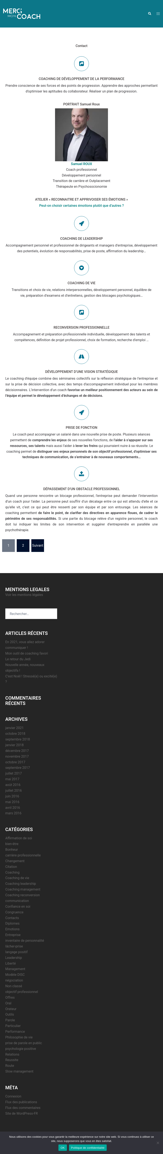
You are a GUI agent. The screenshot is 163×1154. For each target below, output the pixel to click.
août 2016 (13, 785)
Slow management (19, 1071)
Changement (15, 861)
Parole (10, 1020)
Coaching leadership (20, 884)
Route (9, 1066)
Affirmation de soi (18, 838)
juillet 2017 (13, 773)
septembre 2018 (17, 739)
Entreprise (13, 935)
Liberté (10, 963)
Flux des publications (21, 1102)
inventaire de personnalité (24, 941)
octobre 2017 (15, 762)
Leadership (13, 958)
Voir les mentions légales (24, 595)
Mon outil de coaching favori (26, 653)
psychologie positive (20, 1049)
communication (17, 901)
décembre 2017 (17, 751)
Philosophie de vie (19, 1037)
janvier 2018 (14, 745)
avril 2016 (12, 808)
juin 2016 (12, 796)
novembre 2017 (17, 756)
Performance (15, 1032)
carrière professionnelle (23, 855)
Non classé (13, 986)
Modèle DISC (15, 975)
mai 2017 (12, 779)
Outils (9, 1014)
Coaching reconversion (22, 895)
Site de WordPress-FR (21, 1113)
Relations (12, 1054)
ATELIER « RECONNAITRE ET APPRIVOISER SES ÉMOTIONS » (81, 199)
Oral (8, 1003)
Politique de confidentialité (88, 1147)
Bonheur (11, 850)
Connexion (13, 1096)
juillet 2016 (13, 791)
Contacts (12, 918)
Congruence (14, 912)
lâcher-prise (14, 946)
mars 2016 (13, 813)
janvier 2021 (14, 728)
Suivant (37, 545)
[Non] (158, 1143)
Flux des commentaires (22, 1108)
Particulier (13, 1026)
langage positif (16, 952)
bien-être (11, 844)
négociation (14, 980)
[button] (149, 13)
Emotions (12, 929)
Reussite (11, 1060)
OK (63, 1147)
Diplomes (12, 923)
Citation (11, 867)
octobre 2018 (15, 734)
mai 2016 (12, 802)
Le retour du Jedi (17, 659)
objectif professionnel (21, 992)
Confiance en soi (17, 906)
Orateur (11, 1009)
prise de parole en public (23, 1043)
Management (15, 969)
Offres (10, 997)
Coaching (12, 872)
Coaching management (22, 889)
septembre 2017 (17, 768)
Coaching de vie (17, 878)
